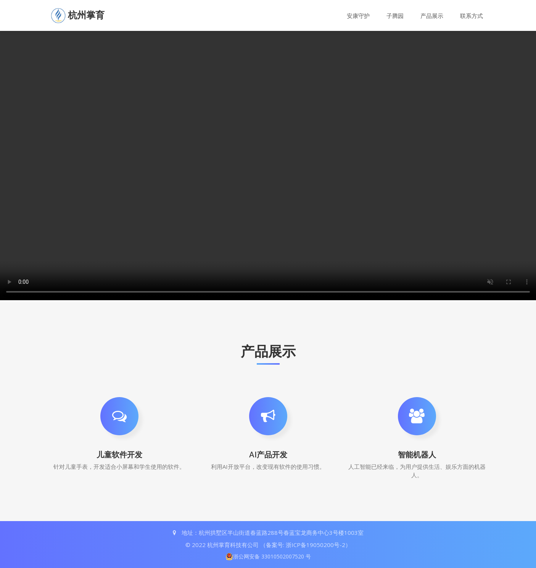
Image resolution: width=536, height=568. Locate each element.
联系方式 (471, 16)
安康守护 (358, 16)
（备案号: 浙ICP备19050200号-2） (305, 545)
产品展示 (431, 16)
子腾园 (395, 16)
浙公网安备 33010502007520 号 (268, 556)
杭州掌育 (86, 15)
